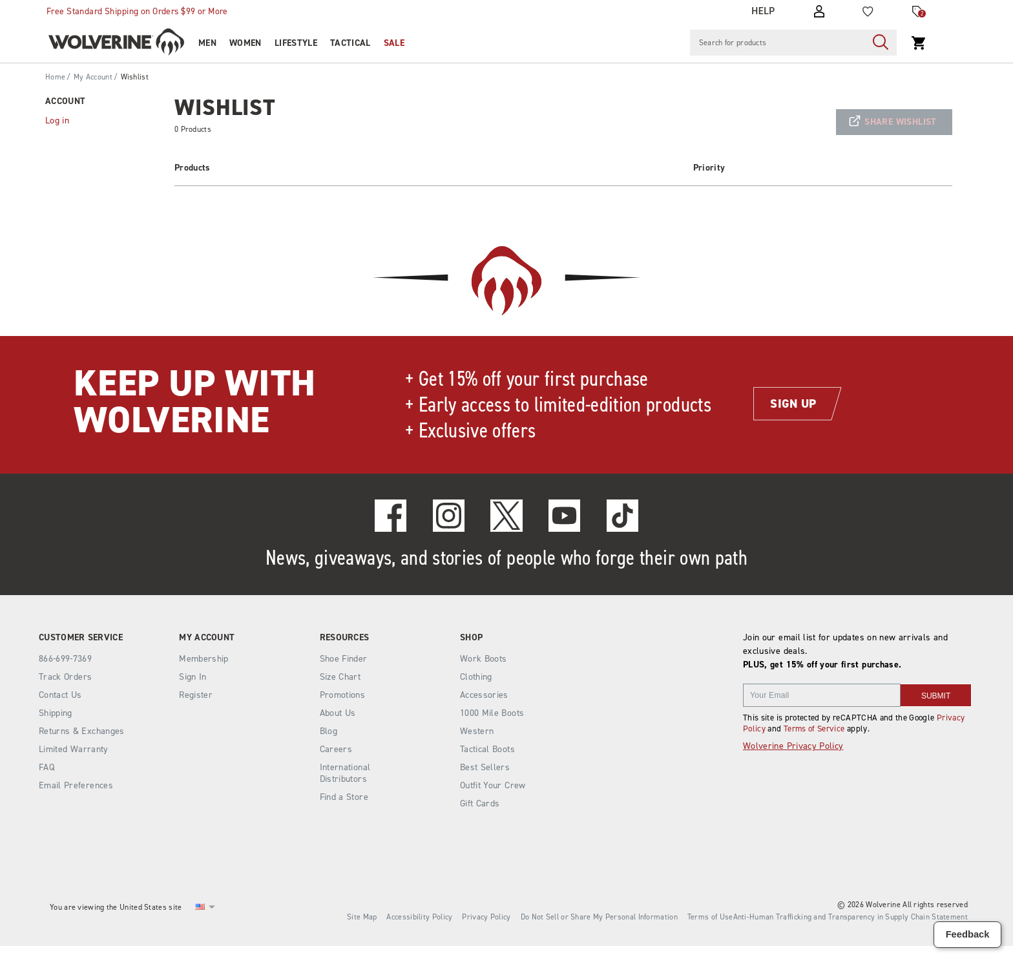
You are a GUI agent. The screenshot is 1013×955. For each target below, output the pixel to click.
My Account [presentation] (207, 638)
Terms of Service (814, 728)
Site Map (362, 917)
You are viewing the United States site (116, 907)
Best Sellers (485, 767)
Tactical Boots (487, 749)
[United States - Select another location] (200, 907)
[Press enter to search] (880, 43)
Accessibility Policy (419, 917)
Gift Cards (480, 803)
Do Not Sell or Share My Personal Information (599, 917)
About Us (338, 713)
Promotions (343, 695)
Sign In (192, 677)
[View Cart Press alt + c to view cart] (919, 43)
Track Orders (65, 677)
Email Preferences (76, 785)
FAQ (46, 767)
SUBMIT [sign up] (935, 695)
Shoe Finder (344, 659)
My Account (93, 77)
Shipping (55, 713)
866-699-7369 (65, 659)
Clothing (476, 677)
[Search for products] (777, 43)
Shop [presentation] (471, 638)
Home (55, 77)
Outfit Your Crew (493, 785)
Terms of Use (710, 917)
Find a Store (344, 797)
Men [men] (207, 43)
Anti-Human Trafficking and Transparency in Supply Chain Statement (850, 917)
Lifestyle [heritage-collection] (296, 43)
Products (192, 168)
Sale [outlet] (394, 43)
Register (196, 695)
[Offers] (918, 11)
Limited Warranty (74, 749)
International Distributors (345, 773)
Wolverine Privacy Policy (793, 746)
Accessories (484, 695)
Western (477, 731)
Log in (57, 120)
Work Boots (483, 659)
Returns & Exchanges (82, 731)
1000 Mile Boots (492, 713)
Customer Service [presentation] (81, 638)
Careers (336, 749)
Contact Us (60, 695)
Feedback (968, 934)
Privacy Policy (486, 917)
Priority (709, 168)
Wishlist (135, 77)
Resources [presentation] (345, 638)
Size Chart (340, 677)
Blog (328, 731)
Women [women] (245, 43)
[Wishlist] (867, 11)
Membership (204, 659)
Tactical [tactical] (350, 43)
